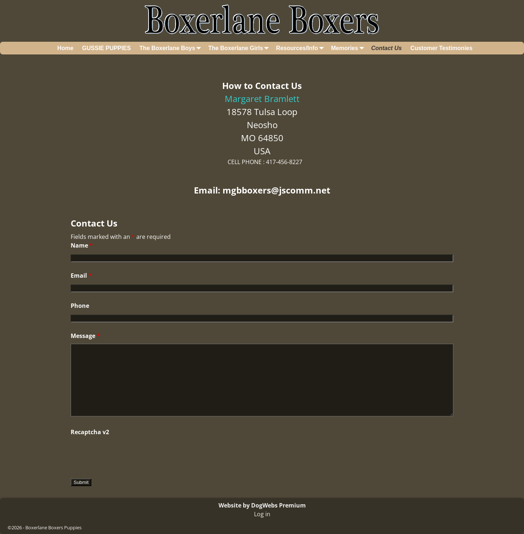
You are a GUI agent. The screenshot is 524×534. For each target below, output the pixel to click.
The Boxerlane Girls (240, 48)
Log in (262, 514)
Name (82, 245)
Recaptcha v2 (90, 432)
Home (65, 48)
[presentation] (126, 454)
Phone (80, 306)
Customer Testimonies (442, 48)
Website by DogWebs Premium (262, 505)
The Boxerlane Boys (172, 48)
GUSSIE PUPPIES (106, 48)
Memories (349, 48)
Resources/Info (301, 48)
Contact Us (386, 48)
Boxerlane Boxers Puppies (53, 527)
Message (85, 336)
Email (81, 276)
